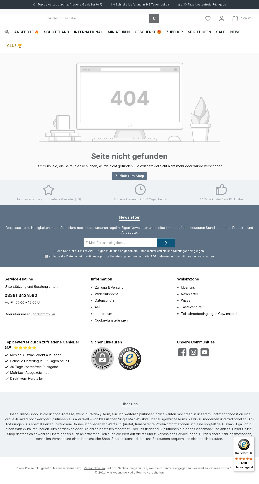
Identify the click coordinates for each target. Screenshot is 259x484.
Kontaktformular (43, 314)
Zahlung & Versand (109, 287)
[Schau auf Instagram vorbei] (193, 352)
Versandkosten (94, 468)
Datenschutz (104, 300)
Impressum (103, 314)
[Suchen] (179, 18)
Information (101, 279)
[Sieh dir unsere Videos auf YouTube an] (204, 352)
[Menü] (251, 439)
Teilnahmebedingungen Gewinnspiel (209, 314)
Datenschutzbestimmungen (85, 256)
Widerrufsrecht (106, 294)
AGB (153, 256)
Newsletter (189, 294)
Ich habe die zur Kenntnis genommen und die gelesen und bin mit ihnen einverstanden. (132, 256)
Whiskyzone (188, 279)
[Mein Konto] (221, 18)
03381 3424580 (21, 295)
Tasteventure (191, 307)
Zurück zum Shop (129, 176)
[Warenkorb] (242, 18)
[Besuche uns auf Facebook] (182, 352)
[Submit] (166, 242)
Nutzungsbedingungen (188, 251)
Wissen (186, 300)
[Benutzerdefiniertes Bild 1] (129, 358)
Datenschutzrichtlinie (152, 251)
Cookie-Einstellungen (111, 320)
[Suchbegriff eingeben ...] (122, 18)
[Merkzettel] (208, 18)
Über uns (188, 287)
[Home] (8, 32)
